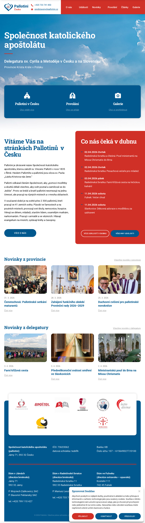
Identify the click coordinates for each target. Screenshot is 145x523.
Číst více (8, 312)
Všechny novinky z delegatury (127, 329)
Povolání (112, 7)
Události (83, 7)
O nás (69, 7)
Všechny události (125, 235)
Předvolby (129, 516)
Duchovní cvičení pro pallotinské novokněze (118, 305)
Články (124, 7)
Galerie (136, 7)
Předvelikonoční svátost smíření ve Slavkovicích (71, 373)
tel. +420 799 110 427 (20, 502)
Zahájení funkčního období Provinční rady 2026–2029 (67, 305)
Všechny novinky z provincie (127, 261)
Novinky (96, 7)
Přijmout (83, 516)
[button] (139, 491)
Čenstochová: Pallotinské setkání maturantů (25, 305)
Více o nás (21, 234)
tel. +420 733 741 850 (64, 499)
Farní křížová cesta (16, 372)
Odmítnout (106, 516)
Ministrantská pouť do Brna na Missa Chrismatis (117, 373)
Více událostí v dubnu (95, 235)
